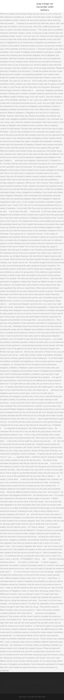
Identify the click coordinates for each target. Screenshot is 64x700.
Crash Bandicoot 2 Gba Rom (21, 683)
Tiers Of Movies (9, 680)
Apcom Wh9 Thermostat (42, 680)
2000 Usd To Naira (23, 680)
